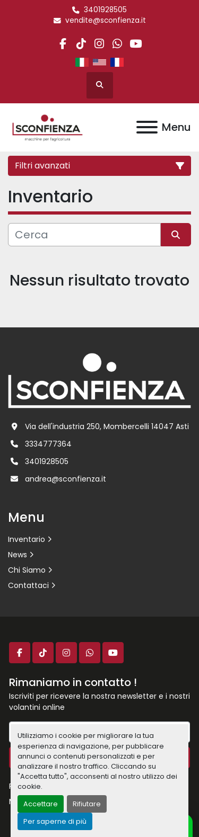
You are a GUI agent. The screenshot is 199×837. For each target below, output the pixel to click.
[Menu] (147, 127)
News (17, 554)
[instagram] (99, 43)
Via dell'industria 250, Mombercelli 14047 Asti (107, 426)
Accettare (40, 803)
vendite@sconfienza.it (105, 20)
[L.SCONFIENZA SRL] (99, 380)
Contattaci (28, 585)
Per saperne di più (54, 821)
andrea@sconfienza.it (65, 479)
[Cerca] (84, 234)
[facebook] (63, 43)
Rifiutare (87, 803)
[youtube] (135, 43)
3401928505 (105, 10)
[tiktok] (81, 43)
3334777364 (48, 444)
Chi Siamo (27, 570)
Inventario (26, 539)
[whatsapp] (117, 43)
